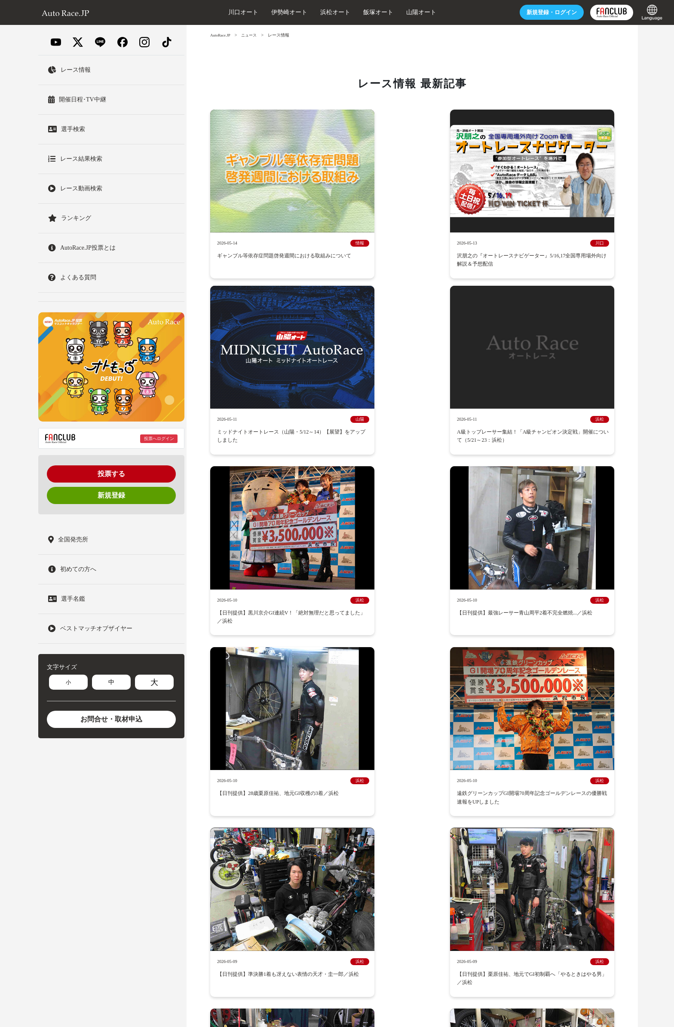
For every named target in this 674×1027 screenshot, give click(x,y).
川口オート (210, 12)
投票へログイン (159, 438)
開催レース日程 (313, 736)
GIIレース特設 (553, 779)
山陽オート (388, 12)
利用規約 (262, 859)
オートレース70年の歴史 (389, 792)
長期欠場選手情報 (506, 859)
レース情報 (541, 748)
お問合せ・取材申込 (111, 719)
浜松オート (302, 12)
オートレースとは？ (366, 736)
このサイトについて (583, 847)
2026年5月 (274, 576)
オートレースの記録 (453, 792)
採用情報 (262, 835)
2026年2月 (480, 576)
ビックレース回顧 (327, 792)
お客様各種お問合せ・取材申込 (437, 859)
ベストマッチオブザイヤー (342, 779)
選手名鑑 (411, 736)
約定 (288, 859)
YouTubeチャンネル (504, 804)
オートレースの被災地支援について (327, 835)
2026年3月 (412, 576)
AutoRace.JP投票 (498, 748)
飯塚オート (345, 12)
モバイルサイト (313, 871)
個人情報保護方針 (324, 859)
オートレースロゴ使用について (511, 847)
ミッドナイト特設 (273, 792)
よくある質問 (372, 859)
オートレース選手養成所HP (428, 847)
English (392, 871)
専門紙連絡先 (268, 871)
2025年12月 (275, 602)
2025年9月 (480, 602)
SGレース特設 (402, 779)
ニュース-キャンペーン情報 (465, 736)
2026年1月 (549, 576)
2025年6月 (343, 627)
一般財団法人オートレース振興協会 (434, 1007)
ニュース (252, 35)
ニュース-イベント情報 (537, 736)
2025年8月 (549, 602)
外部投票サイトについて (440, 804)
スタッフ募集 (554, 859)
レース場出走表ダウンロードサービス (298, 804)
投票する (111, 473)
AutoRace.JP (221, 35)
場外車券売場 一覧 (378, 804)
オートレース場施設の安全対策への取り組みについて (447, 835)
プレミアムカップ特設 (456, 779)
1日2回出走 (551, 804)
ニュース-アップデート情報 (346, 748)
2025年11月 (343, 602)
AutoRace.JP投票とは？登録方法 (429, 748)
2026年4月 (343, 576)
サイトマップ (358, 871)
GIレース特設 (510, 779)
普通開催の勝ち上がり (515, 792)
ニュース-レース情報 (277, 748)
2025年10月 (412, 602)
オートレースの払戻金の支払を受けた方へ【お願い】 (318, 847)
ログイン (517, 12)
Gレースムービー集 (275, 779)
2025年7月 (274, 627)
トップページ (268, 736)
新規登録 (111, 495)
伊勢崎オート (256, 12)
